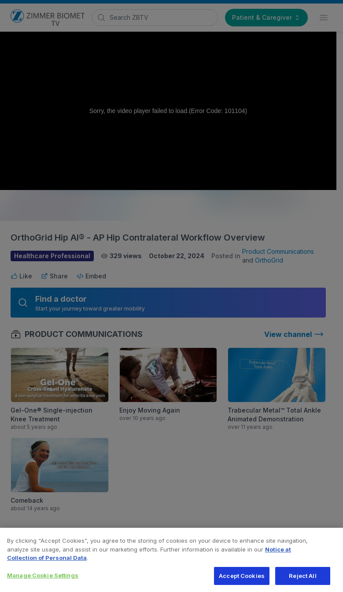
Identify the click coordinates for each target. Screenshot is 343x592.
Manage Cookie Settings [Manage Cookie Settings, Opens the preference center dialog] (42, 578)
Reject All (302, 579)
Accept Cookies (242, 579)
